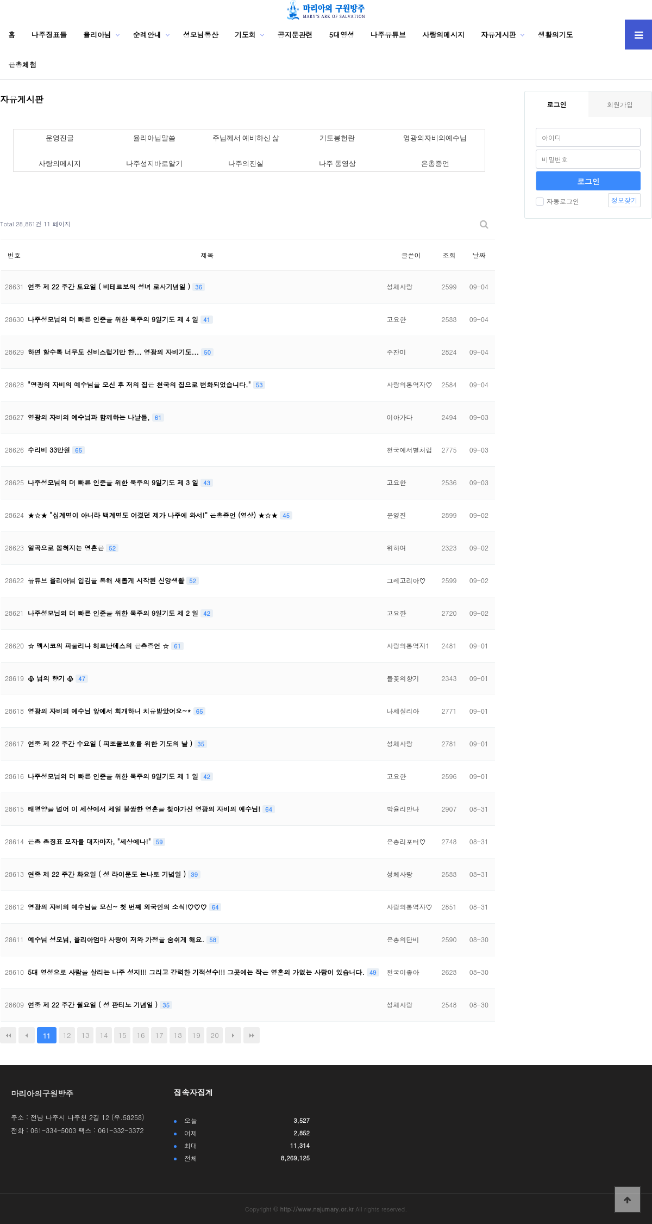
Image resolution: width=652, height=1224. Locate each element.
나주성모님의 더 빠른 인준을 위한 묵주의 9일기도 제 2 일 (114, 612)
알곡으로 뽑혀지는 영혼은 (67, 547)
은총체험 (22, 64)
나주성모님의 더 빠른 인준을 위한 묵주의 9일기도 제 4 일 (114, 319)
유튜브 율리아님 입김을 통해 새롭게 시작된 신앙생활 (107, 580)
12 (66, 1035)
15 (122, 1035)
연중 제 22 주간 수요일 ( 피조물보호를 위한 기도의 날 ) (111, 743)
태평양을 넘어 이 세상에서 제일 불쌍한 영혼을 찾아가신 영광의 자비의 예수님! (145, 808)
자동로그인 (557, 201)
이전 (26, 1035)
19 (196, 1035)
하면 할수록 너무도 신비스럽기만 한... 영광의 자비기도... (114, 351)
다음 (233, 1035)
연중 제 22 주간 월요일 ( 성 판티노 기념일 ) (94, 1004)
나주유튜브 (388, 34)
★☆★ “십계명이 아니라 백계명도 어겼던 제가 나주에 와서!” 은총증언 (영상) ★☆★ (154, 515)
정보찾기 (624, 200)
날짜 (478, 254)
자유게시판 (498, 34)
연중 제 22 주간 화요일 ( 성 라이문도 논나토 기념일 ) (108, 874)
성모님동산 (200, 34)
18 (178, 1035)
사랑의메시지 (443, 34)
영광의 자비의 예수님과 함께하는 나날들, (90, 417)
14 (104, 1035)
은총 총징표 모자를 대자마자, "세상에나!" (90, 841)
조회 (448, 254)
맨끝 (251, 1035)
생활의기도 (555, 34)
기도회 (245, 34)
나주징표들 (49, 34)
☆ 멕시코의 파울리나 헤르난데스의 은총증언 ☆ (99, 645)
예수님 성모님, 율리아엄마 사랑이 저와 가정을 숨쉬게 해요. (117, 939)
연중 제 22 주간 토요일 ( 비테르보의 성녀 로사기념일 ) (110, 286)
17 (159, 1035)
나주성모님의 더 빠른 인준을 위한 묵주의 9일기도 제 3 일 (114, 482)
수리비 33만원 (50, 449)
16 (141, 1035)
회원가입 (620, 104)
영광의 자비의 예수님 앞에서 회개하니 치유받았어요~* (110, 710)
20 (215, 1035)
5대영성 (342, 34)
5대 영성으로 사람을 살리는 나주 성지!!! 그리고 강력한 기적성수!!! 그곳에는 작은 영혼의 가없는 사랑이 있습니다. (197, 971)
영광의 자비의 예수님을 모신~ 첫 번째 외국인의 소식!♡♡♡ (118, 906)
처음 (8, 1035)
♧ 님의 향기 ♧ (52, 678)
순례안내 (147, 34)
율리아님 (97, 34)
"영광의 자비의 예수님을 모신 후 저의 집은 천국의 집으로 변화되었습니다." (140, 384)
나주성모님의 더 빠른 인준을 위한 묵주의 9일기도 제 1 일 (114, 776)
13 (85, 1035)
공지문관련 (295, 34)
